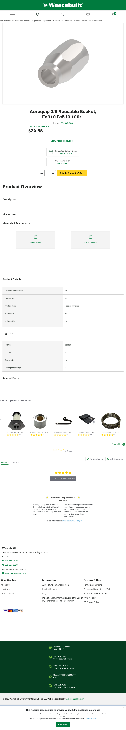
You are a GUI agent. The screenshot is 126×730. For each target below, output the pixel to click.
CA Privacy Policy (91, 602)
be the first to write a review (63, 479)
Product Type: (10, 306)
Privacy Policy (90, 597)
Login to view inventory (38, 126)
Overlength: (9, 360)
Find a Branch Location (15, 573)
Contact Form (7, 593)
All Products (5, 21)
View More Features (62, 140)
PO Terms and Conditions (95, 593)
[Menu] (12, 14)
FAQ (44, 593)
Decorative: (9, 298)
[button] (1, 419)
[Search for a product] (62, 14)
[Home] (63, 5)
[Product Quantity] (47, 173)
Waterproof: (10, 313)
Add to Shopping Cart (72, 173)
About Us (5, 584)
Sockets (56, 21)
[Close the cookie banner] (123, 707)
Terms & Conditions (93, 584)
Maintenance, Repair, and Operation (26, 21)
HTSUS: (8, 345)
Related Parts (10, 378)
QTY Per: (8, 352)
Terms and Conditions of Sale (97, 589)
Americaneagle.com (75, 699)
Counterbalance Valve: (14, 290)
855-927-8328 (62, 163)
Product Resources (51, 589)
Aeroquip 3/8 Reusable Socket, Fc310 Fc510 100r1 (82, 21)
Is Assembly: (10, 321)
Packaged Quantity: (13, 367)
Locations (5, 589)
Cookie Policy (90, 718)
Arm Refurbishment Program (55, 584)
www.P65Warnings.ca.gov (72, 521)
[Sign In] (88, 14)
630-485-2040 (11, 560)
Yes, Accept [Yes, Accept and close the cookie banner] (63, 724)
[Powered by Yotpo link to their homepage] (119, 444)
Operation (47, 21)
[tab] (63, 241)
